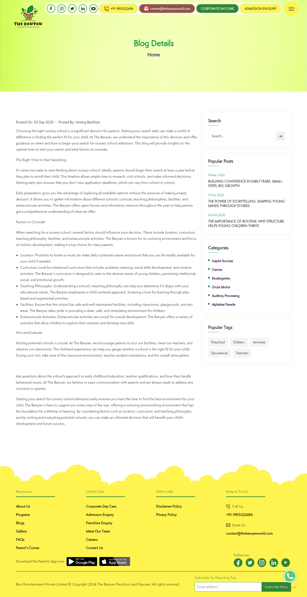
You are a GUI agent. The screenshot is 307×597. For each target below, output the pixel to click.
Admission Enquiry (260, 9)
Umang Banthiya (87, 124)
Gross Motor (221, 289)
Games (217, 272)
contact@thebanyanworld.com (167, 8)
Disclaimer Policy (169, 506)
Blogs (20, 523)
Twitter (72, 8)
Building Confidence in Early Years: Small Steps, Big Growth (245, 185)
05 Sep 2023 (44, 124)
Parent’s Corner (27, 548)
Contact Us (94, 548)
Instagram (61, 8)
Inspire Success (222, 263)
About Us (23, 506)
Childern (239, 344)
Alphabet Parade (223, 307)
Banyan (18, 11)
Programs (23, 514)
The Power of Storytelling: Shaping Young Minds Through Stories (246, 205)
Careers (92, 539)
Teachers (242, 355)
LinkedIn (83, 8)
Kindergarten (221, 281)
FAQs (20, 539)
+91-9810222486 (118, 8)
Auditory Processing (225, 298)
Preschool (218, 344)
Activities (259, 344)
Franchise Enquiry (99, 523)
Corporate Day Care (217, 9)
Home (153, 54)
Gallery (21, 531)
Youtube (93, 8)
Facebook (51, 8)
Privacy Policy (166, 514)
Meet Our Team (98, 531)
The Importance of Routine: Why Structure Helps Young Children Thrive (246, 225)
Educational (219, 355)
